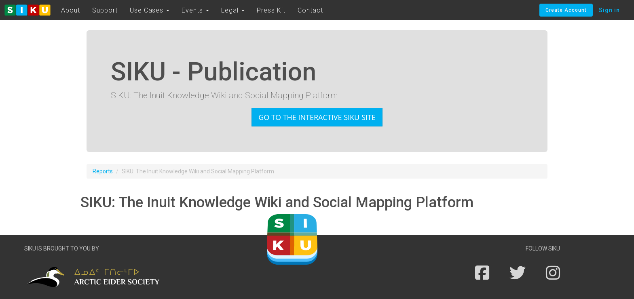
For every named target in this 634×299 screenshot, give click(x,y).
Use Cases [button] (150, 10)
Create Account (566, 10)
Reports (103, 171)
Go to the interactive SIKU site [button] (316, 117)
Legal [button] (233, 10)
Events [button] (195, 10)
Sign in (609, 10)
